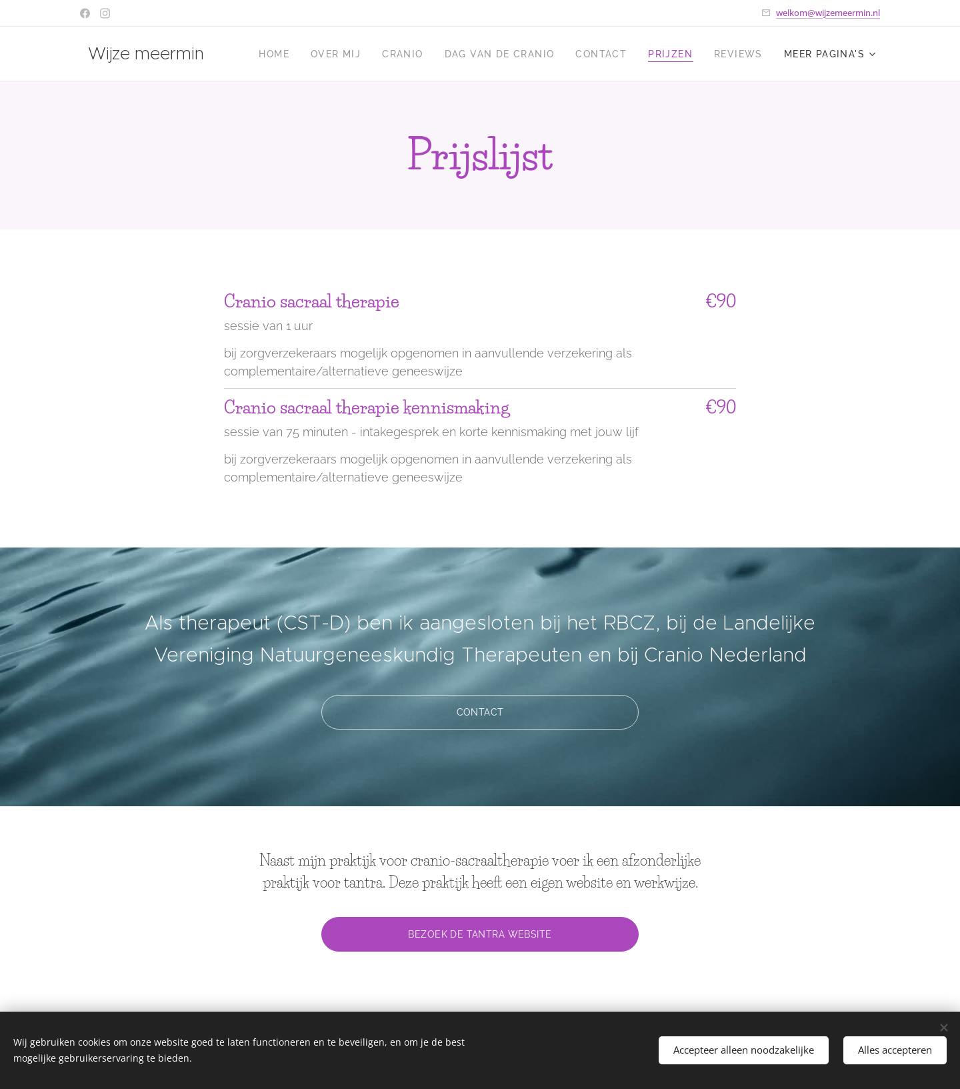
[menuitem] (277, 54)
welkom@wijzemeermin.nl (828, 13)
